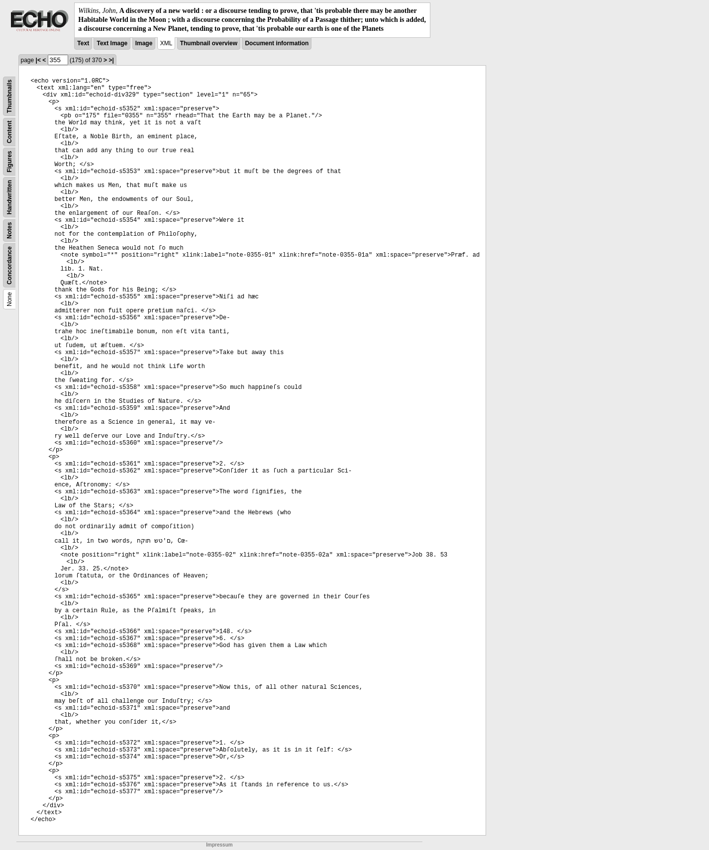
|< (38, 60)
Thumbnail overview (208, 43)
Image (144, 43)
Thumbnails (9, 95)
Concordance (9, 265)
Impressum (219, 845)
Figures (9, 161)
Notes (9, 230)
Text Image (112, 43)
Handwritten (9, 197)
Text (83, 43)
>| (110, 60)
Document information (276, 43)
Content (9, 131)
